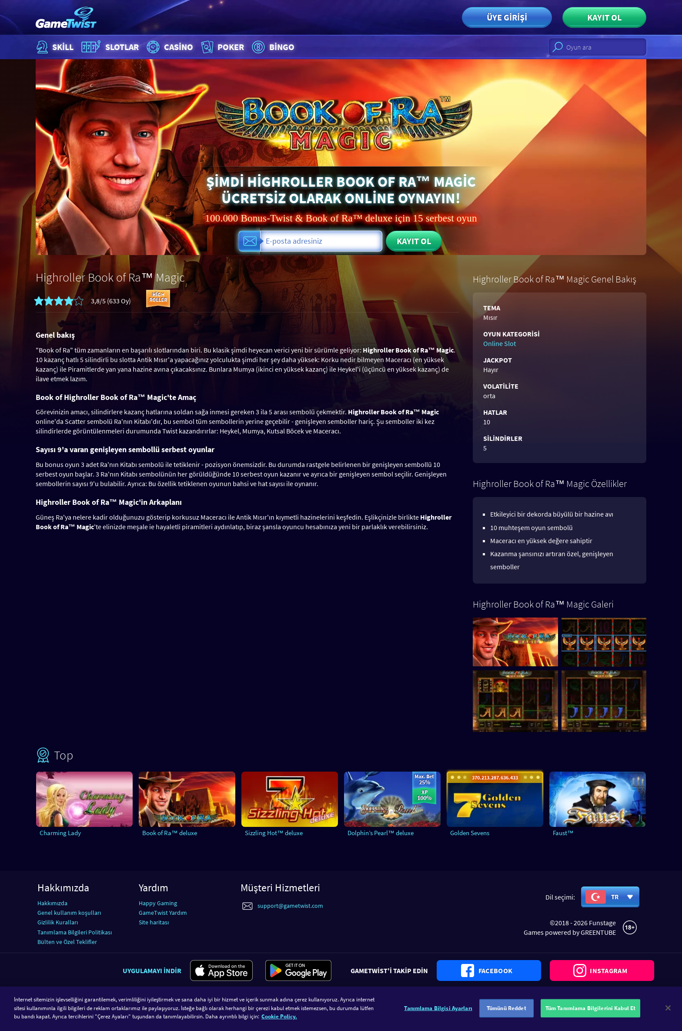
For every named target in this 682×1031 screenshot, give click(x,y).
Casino (168, 47)
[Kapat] (668, 1013)
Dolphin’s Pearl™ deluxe (381, 833)
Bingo (272, 47)
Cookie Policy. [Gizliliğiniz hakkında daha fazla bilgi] (279, 1021)
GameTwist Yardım (163, 913)
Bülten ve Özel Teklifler (67, 942)
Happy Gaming (158, 903)
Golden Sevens (469, 833)
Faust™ (563, 833)
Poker (221, 47)
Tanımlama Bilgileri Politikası (74, 932)
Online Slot (499, 343)
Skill (54, 47)
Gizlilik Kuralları (57, 922)
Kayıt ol (604, 17)
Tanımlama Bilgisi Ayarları (438, 1013)
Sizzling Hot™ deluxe (274, 833)
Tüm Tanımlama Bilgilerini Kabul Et (590, 1013)
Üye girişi (507, 17)
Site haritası (154, 922)
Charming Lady (60, 833)
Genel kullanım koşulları (69, 913)
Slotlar (109, 47)
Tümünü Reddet (506, 1013)
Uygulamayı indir (152, 970)
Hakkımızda (52, 903)
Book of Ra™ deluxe (169, 833)
